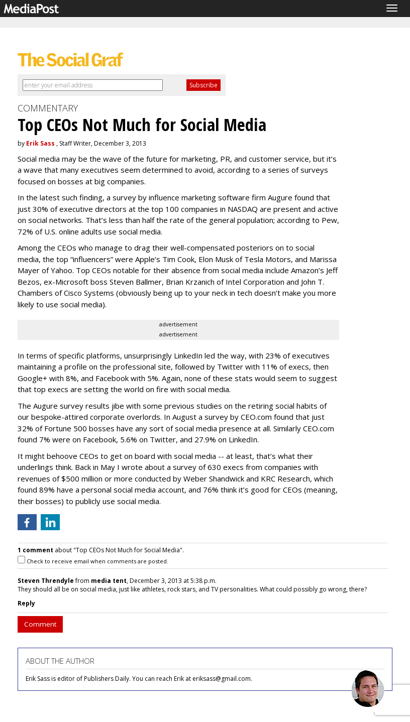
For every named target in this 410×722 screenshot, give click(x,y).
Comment (40, 624)
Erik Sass (40, 143)
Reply (26, 603)
